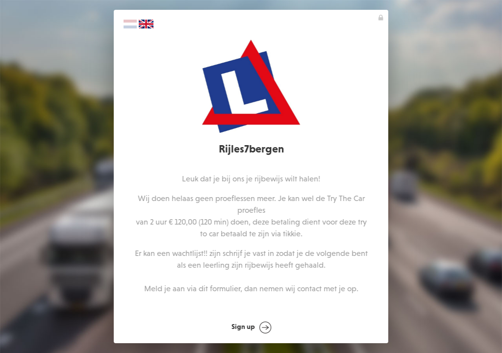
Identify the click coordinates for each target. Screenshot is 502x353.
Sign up (251, 327)
